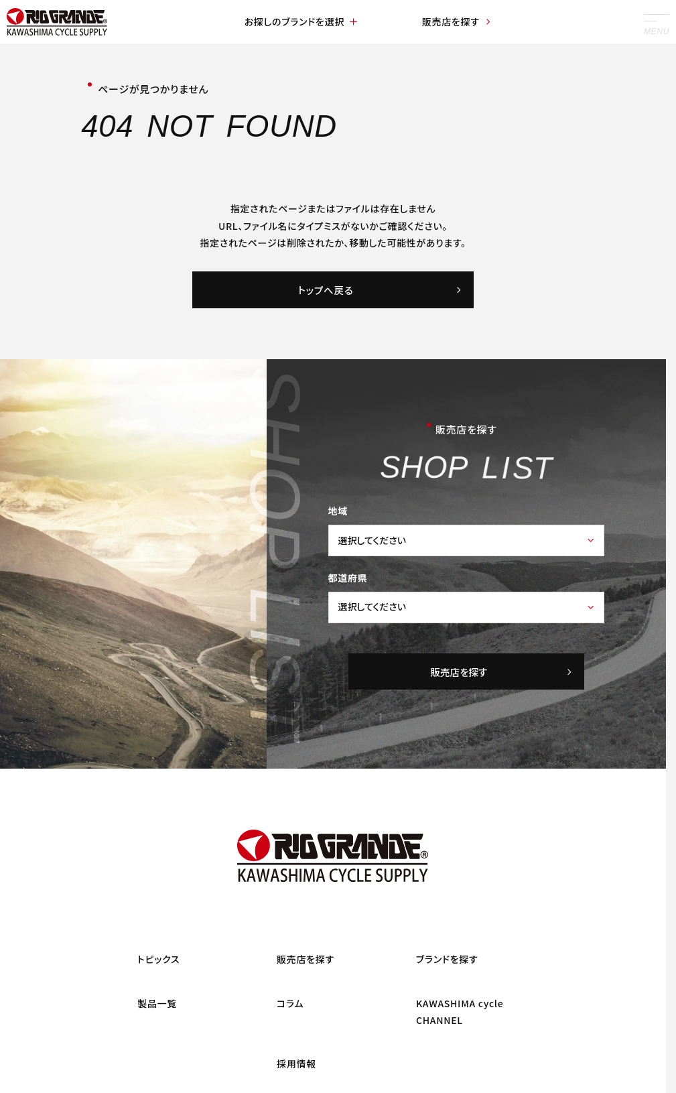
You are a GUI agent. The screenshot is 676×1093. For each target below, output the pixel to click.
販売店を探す (457, 21)
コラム (290, 1003)
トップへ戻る (380, 290)
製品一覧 (157, 1003)
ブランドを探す (447, 959)
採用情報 (296, 1064)
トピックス (158, 959)
